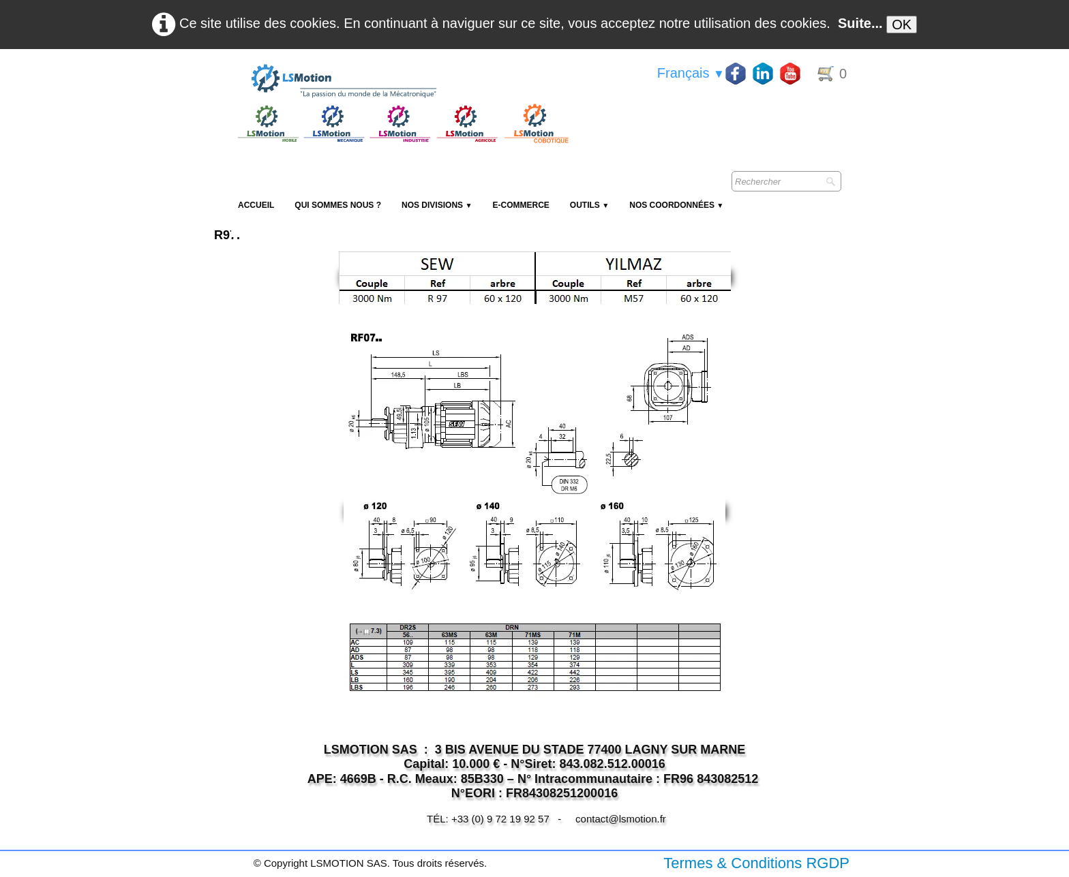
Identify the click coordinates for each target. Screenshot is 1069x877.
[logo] (401, 81)
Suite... (860, 23)
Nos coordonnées (676, 205)
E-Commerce (520, 205)
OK (902, 24)
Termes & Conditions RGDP (756, 863)
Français (691, 72)
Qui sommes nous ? (338, 205)
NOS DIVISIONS (437, 205)
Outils (589, 205)
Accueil (256, 205)
